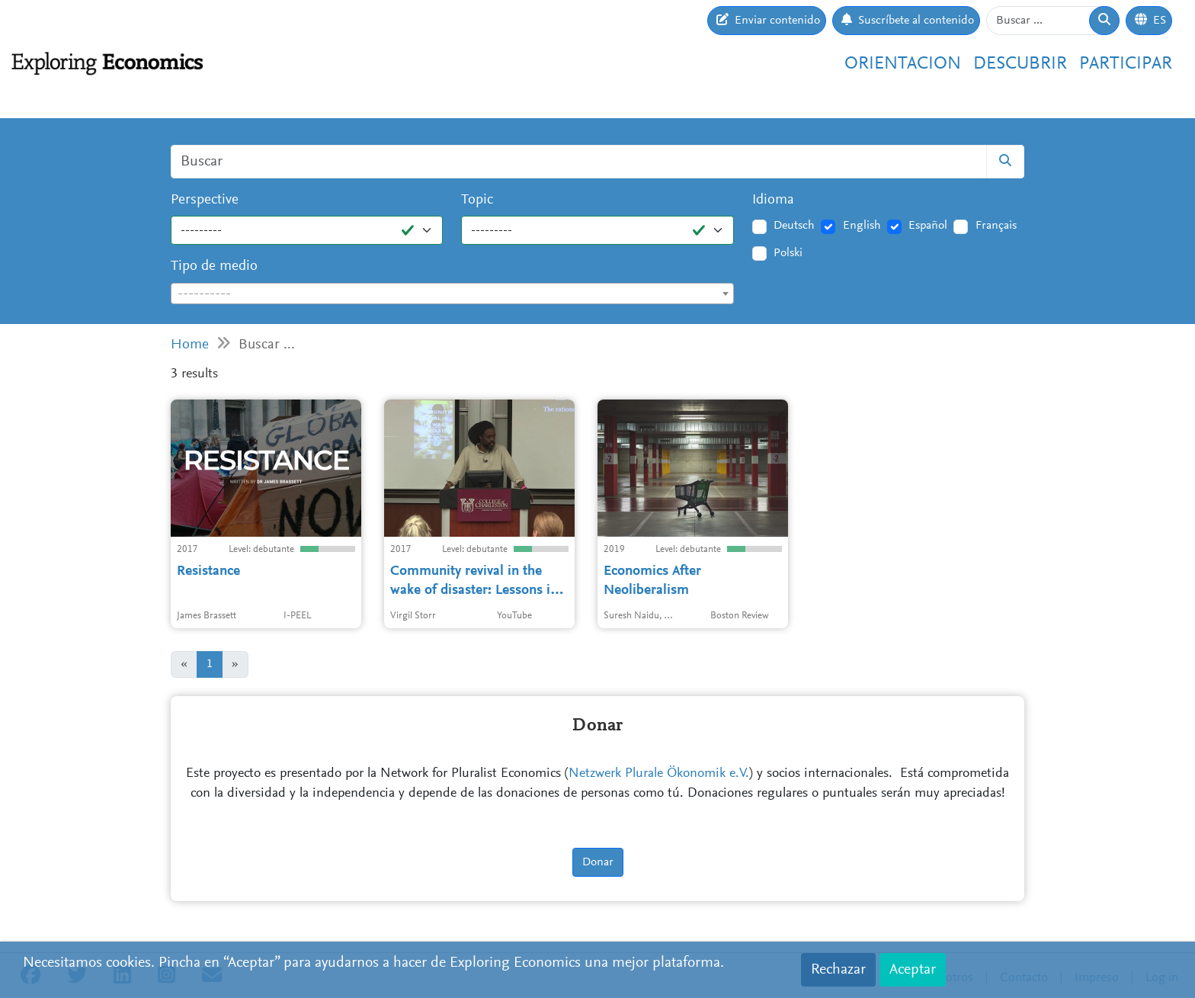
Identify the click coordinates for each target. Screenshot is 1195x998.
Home (190, 345)
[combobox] (452, 293)
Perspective (205, 200)
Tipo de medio (214, 266)
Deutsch (794, 226)
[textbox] (452, 294)
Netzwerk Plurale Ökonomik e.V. (659, 774)
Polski (788, 253)
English (862, 226)
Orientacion (902, 64)
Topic (477, 200)
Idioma (773, 200)
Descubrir (1020, 64)
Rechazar (838, 969)
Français (996, 226)
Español (927, 226)
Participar (1125, 64)
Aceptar (912, 969)
